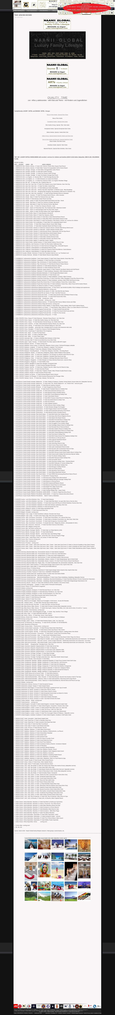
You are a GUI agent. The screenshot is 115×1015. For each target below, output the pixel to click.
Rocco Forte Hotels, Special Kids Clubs (57, 114)
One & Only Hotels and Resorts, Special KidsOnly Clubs (57, 139)
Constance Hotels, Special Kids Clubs (57, 121)
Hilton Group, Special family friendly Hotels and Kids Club (57, 136)
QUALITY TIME (57, 97)
